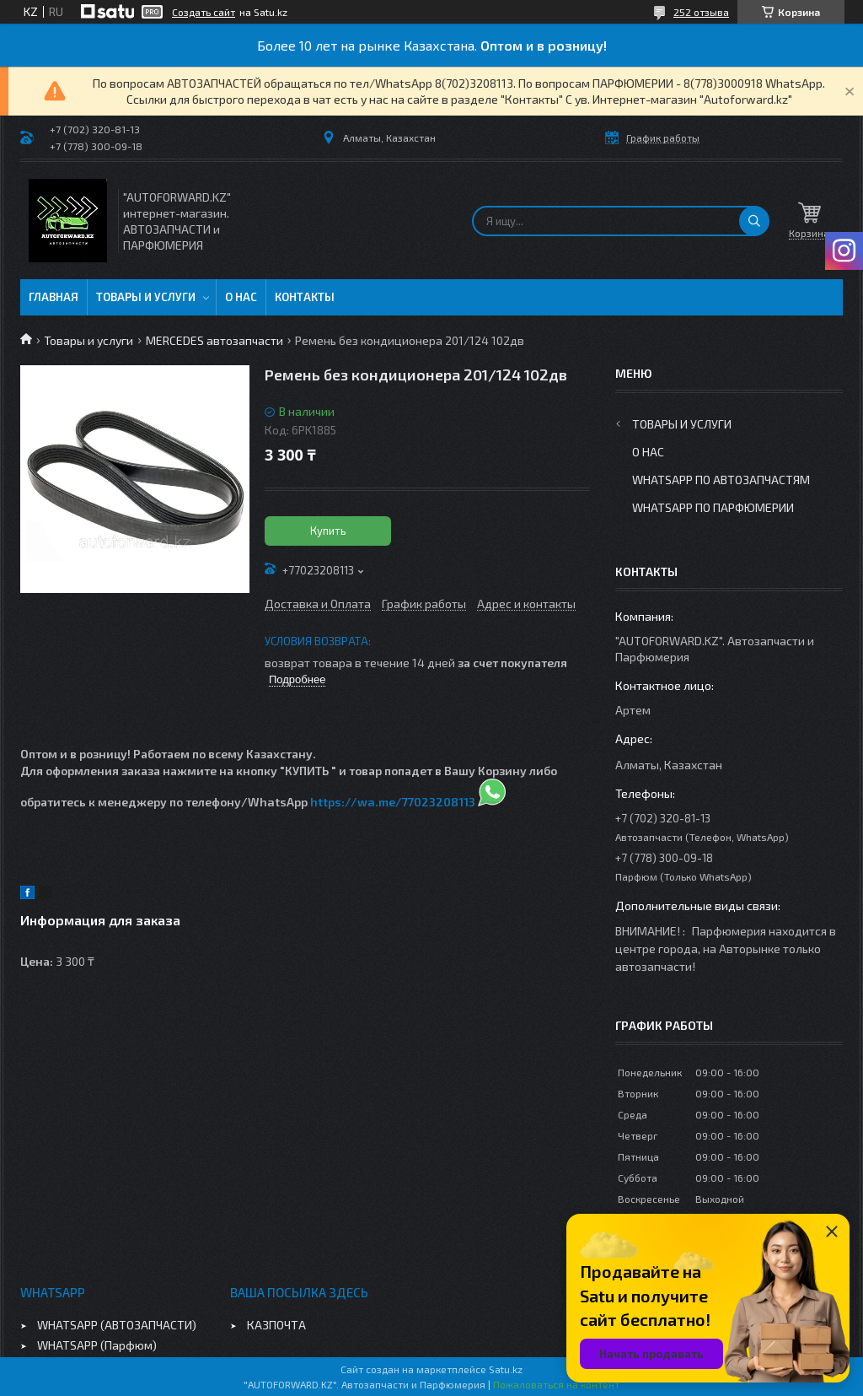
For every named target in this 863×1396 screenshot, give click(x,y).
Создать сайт (203, 12)
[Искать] (754, 221)
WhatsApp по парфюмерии (713, 507)
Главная (53, 297)
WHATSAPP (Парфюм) (97, 1345)
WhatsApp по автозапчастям (721, 479)
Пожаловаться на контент (556, 1384)
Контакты (305, 297)
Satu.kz (506, 1369)
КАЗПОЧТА (276, 1325)
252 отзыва (701, 12)
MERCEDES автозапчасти (214, 340)
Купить (328, 530)
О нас (241, 297)
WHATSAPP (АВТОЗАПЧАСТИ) (116, 1325)
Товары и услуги (146, 297)
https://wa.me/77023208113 (392, 802)
